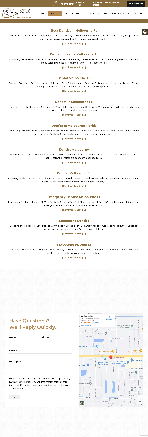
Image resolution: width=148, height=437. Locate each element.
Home (42, 13)
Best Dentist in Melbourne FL (74, 30)
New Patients (72, 13)
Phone (46, 337)
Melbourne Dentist (74, 221)
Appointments (136, 4)
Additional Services (115, 13)
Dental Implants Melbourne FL (74, 54)
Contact (139, 13)
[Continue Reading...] (74, 43)
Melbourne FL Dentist (74, 244)
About (54, 13)
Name (13, 337)
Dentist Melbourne (74, 149)
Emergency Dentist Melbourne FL (74, 197)
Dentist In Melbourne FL (74, 102)
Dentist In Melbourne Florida (74, 126)
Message (15, 361)
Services (92, 13)
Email (13, 350)
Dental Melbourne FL (74, 78)
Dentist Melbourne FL (74, 173)
